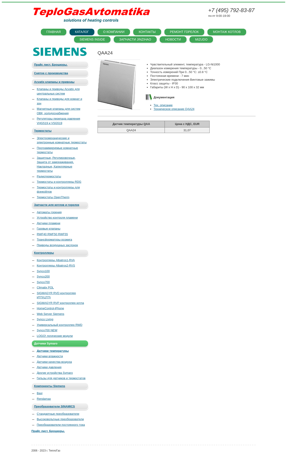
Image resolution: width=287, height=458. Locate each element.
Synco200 (43, 276)
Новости (173, 39)
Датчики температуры (53, 351)
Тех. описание (163, 105)
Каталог (82, 32)
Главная (53, 32)
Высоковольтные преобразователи (60, 419)
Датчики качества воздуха (54, 361)
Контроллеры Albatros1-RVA (56, 260)
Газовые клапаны (48, 228)
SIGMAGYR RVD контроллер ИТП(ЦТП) (56, 295)
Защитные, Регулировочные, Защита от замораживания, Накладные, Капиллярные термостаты (56, 164)
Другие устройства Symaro (55, 372)
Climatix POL (45, 287)
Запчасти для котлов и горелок (56, 204)
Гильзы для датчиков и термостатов (61, 378)
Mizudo (201, 39)
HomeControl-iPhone (50, 308)
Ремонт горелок (184, 32)
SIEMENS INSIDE (92, 39)
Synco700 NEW (47, 330)
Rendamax (44, 398)
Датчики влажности (50, 356)
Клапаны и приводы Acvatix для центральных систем (58, 91)
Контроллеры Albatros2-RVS (56, 265)
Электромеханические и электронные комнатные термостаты (62, 140)
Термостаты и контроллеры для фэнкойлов (58, 190)
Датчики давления (49, 367)
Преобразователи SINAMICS (54, 406)
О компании (113, 32)
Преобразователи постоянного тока (61, 424)
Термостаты (43, 130)
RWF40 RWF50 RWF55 (52, 234)
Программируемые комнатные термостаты (57, 150)
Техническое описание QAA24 (174, 109)
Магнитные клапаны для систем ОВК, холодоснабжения (58, 111)
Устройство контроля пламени (57, 217)
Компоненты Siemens (49, 386)
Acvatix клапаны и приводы (54, 82)
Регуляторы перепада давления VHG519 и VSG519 (58, 121)
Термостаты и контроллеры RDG (59, 181)
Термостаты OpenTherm (53, 197)
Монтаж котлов (227, 32)
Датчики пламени (48, 223)
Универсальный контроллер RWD (59, 325)
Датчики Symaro (45, 343)
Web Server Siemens (50, 314)
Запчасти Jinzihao (135, 39)
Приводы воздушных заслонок (57, 245)
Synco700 (43, 282)
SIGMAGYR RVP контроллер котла (60, 303)
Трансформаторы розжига (54, 239)
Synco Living (45, 319)
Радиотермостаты (49, 176)
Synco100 (43, 271)
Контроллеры (44, 252)
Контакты (147, 32)
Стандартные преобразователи (58, 413)
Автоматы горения (49, 212)
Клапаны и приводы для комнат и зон (59, 101)
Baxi (39, 393)
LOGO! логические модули (55, 336)
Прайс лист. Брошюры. (50, 64)
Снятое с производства (51, 73)
